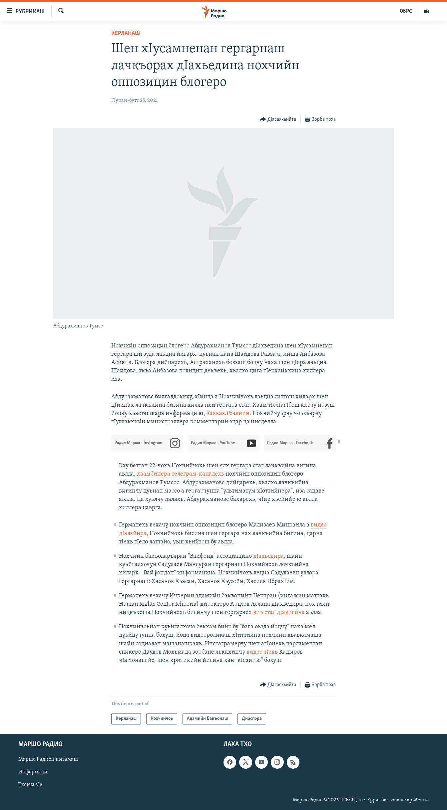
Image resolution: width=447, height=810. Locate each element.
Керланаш (125, 33)
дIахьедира (268, 556)
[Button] (278, 119)
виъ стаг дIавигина (279, 612)
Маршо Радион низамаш (48, 759)
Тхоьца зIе (30, 785)
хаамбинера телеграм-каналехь (180, 474)
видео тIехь (262, 652)
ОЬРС (406, 11)
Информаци (32, 772)
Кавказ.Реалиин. (229, 413)
